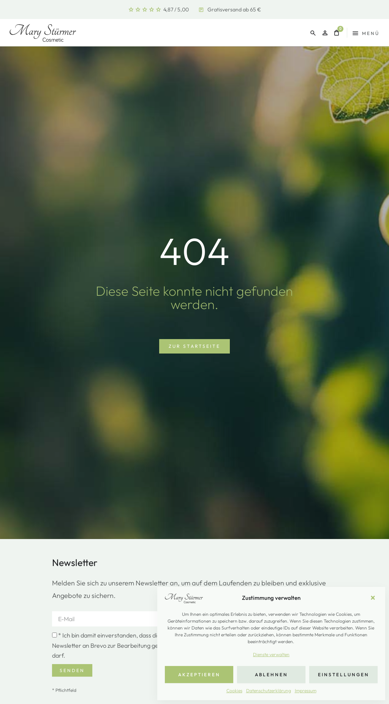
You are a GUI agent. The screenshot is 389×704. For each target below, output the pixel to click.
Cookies (234, 690)
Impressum (305, 690)
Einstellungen (343, 674)
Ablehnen (271, 674)
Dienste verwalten (271, 654)
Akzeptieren (199, 674)
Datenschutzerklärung (268, 690)
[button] (374, 598)
